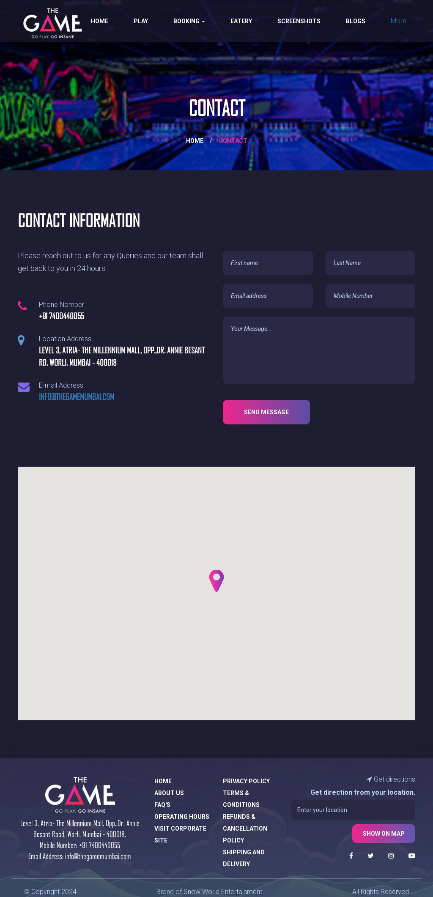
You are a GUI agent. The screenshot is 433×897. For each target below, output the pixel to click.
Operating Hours (181, 816)
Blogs (355, 21)
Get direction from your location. (362, 792)
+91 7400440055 (99, 845)
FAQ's (162, 804)
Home (99, 21)
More (398, 21)
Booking (189, 21)
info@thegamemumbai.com (76, 396)
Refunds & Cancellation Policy (245, 828)
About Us (169, 793)
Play (141, 21)
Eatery (241, 21)
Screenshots (299, 21)
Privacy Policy (246, 781)
